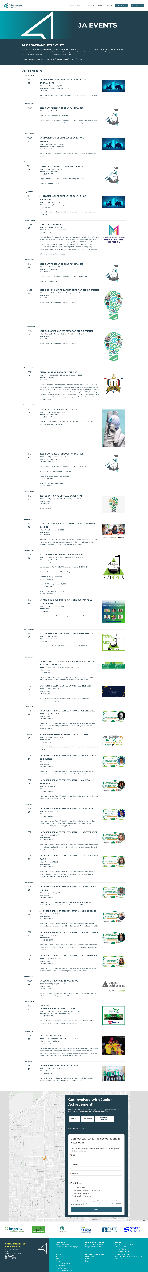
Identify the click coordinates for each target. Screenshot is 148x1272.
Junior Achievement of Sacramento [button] (128, 1256)
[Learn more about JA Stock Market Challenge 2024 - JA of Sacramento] (69, 197)
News (109, 5)
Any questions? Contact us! (77, 1128)
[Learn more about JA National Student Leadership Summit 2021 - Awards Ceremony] (69, 663)
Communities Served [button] (63, 1263)
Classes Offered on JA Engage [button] (66, 1247)
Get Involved (137, 5)
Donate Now (121, 5)
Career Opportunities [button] (63, 1270)
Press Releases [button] (61, 1268)
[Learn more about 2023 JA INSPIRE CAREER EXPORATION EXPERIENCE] (69, 331)
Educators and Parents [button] (95, 1242)
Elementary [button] (89, 1256)
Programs (90, 5)
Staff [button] (57, 1259)
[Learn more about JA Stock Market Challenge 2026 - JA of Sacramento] (69, 81)
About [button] (58, 1254)
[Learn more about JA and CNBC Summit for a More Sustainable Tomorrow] (69, 601)
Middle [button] (87, 1259)
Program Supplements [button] (94, 1244)
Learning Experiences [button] (94, 1254)
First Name (74, 1164)
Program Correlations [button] (93, 1247)
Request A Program (104, 1119)
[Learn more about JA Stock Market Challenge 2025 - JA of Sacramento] (69, 139)
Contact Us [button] (10, 1256)
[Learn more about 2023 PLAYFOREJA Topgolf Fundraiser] (69, 264)
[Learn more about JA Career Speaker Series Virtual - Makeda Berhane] (69, 781)
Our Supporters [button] (121, 1247)
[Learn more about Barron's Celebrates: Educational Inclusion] (69, 686)
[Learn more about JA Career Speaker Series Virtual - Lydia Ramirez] (69, 955)
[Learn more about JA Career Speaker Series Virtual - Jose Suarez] (69, 808)
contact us (64, 59)
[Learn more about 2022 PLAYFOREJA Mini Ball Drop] (69, 409)
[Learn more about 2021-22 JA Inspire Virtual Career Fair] (69, 496)
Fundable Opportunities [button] (124, 1244)
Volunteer (87, 1119)
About (79, 5)
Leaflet (126, 1220)
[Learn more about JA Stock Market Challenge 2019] (69, 1065)
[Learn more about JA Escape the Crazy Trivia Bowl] (69, 981)
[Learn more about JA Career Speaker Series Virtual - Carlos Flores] (69, 932)
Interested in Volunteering (82, 1196)
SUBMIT (96, 1209)
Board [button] (57, 1261)
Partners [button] (119, 1242)
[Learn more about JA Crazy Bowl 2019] (69, 1035)
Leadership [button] (59, 1256)
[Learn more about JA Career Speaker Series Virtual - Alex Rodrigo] (69, 911)
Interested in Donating (81, 1193)
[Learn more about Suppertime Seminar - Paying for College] (69, 734)
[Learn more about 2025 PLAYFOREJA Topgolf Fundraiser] (69, 108)
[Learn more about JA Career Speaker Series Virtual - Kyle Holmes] (69, 711)
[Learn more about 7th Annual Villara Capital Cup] (69, 372)
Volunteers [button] (60, 1242)
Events (101, 5)
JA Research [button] (60, 1266)
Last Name (74, 1173)
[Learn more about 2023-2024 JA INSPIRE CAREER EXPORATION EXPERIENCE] (69, 290)
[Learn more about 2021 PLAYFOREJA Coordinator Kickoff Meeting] (69, 633)
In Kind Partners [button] (121, 1249)
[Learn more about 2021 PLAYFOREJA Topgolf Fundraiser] (69, 554)
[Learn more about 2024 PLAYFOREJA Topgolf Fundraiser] (69, 166)
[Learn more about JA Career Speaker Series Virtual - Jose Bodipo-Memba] (69, 888)
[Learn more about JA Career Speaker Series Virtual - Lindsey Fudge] (69, 832)
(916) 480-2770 (10, 1258)
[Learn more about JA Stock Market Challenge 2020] (69, 1008)
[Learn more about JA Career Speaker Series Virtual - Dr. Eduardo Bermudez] (69, 757)
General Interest (79, 1187)
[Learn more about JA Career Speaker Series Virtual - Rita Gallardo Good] (69, 857)
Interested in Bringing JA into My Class (87, 1190)
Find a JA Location (121, 1258)
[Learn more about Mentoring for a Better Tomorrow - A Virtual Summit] (69, 525)
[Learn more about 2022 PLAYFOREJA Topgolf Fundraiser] (69, 454)
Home (71, 5)
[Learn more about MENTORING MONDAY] (69, 224)
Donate (74, 1119)
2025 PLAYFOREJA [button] (122, 1251)
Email (73, 1155)
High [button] (87, 1261)
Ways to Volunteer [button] (62, 1244)
